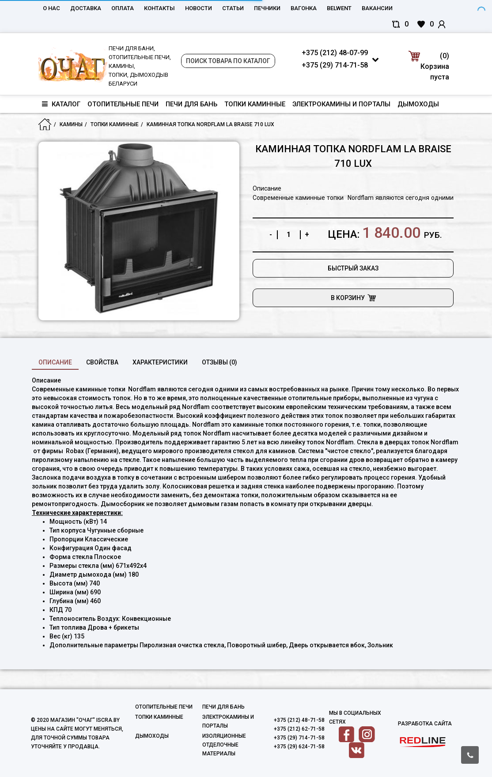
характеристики (160, 362)
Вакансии (377, 8)
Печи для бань (191, 104)
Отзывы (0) (219, 362)
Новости (198, 8)
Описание (55, 362)
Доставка (85, 8)
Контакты (159, 8)
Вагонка (304, 8)
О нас (51, 8)
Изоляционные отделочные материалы (224, 745)
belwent (339, 8)
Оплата (122, 8)
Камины (71, 124)
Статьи (233, 8)
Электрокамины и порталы (341, 104)
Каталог (61, 104)
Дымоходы (418, 104)
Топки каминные (254, 104)
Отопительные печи (123, 104)
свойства (102, 362)
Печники (267, 8)
